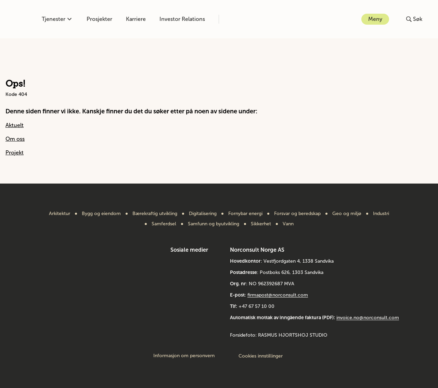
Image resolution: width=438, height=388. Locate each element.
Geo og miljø (346, 213)
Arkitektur (59, 213)
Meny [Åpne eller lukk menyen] (375, 19)
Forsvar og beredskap (297, 213)
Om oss (15, 139)
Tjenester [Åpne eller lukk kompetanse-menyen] (57, 19)
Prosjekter (99, 19)
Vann (288, 224)
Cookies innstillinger (261, 356)
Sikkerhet (261, 224)
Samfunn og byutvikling (213, 224)
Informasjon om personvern (184, 356)
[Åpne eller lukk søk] (414, 19)
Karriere (136, 19)
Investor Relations (182, 19)
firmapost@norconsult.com (277, 295)
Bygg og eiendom (101, 213)
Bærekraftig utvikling (154, 213)
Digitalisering (203, 213)
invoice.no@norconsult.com (367, 318)
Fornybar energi (245, 213)
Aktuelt (14, 125)
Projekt (14, 152)
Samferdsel (164, 224)
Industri (381, 213)
